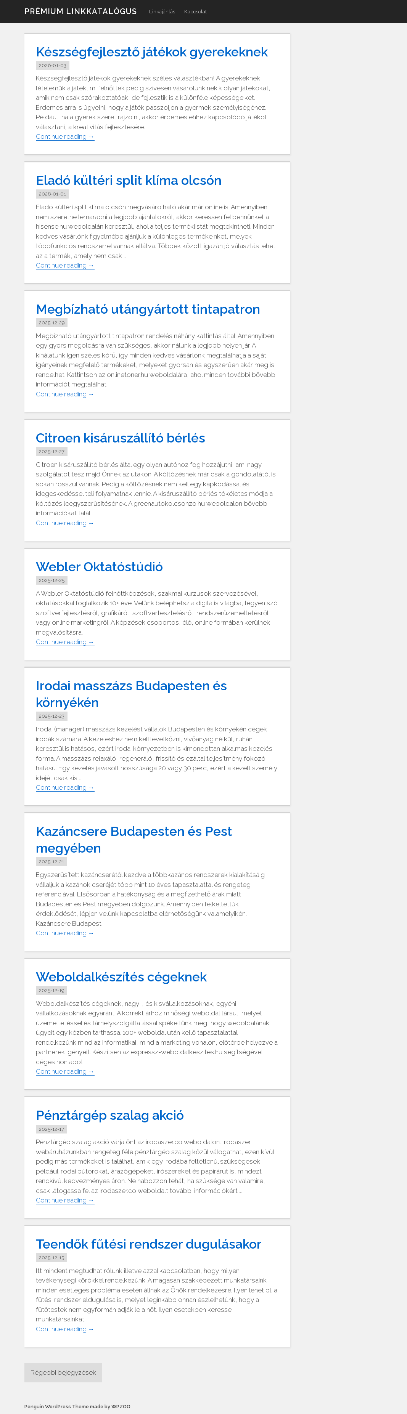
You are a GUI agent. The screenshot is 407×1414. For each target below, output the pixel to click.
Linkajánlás (162, 11)
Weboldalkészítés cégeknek (121, 976)
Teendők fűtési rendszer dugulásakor (149, 1244)
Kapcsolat (195, 11)
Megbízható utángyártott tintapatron (148, 309)
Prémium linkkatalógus (80, 11)
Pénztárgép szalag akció (110, 1115)
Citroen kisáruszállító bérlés (120, 438)
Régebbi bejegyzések (63, 1372)
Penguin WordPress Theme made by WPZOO (77, 1406)
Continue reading (65, 137)
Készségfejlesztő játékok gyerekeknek (152, 51)
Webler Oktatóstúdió (99, 566)
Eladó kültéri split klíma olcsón (129, 180)
